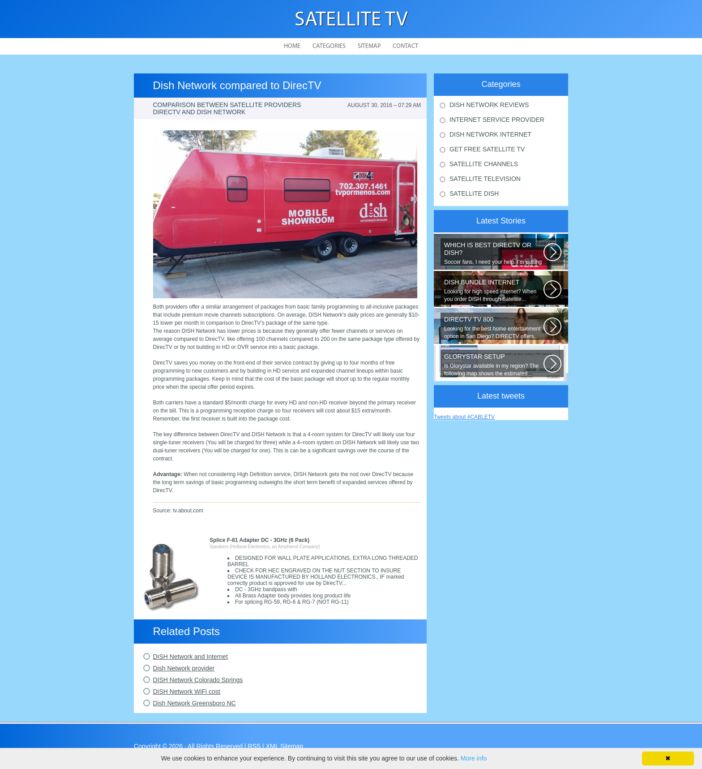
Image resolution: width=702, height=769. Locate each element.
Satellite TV (351, 20)
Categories (329, 46)
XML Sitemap (285, 746)
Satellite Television (485, 178)
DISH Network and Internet (190, 656)
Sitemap (369, 46)
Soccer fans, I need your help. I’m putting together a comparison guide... (494, 253)
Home (292, 46)
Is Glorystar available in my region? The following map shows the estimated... (494, 365)
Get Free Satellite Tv (487, 149)
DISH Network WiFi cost (186, 691)
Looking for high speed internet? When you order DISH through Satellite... (494, 290)
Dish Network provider (184, 668)
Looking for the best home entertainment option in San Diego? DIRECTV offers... (494, 327)
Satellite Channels (483, 164)
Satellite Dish (474, 193)
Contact (405, 46)
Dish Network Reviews (489, 104)
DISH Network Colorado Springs (198, 679)
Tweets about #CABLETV (464, 417)
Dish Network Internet (490, 134)
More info (474, 758)
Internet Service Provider (496, 119)
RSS (254, 746)
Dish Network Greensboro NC (194, 703)
